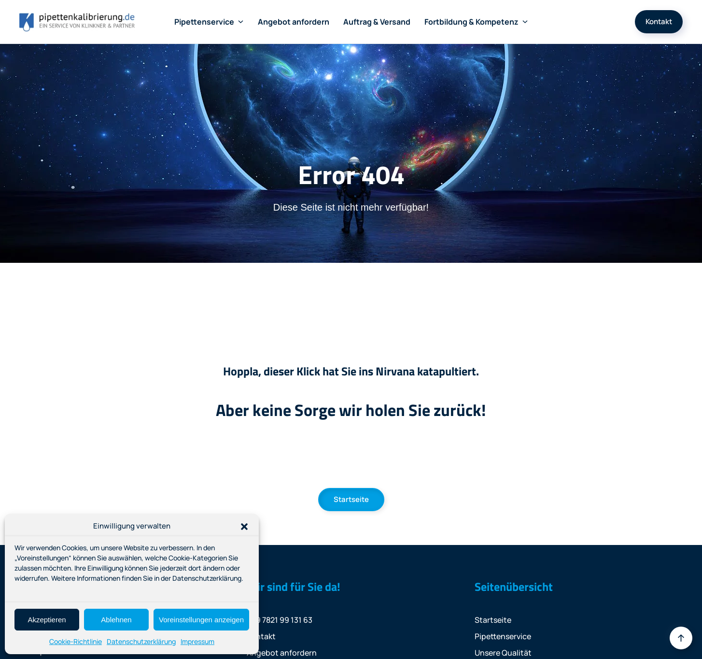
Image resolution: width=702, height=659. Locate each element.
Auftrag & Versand (376, 21)
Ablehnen (116, 620)
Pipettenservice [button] (209, 21)
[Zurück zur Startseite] (77, 21)
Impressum (197, 641)
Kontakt (659, 21)
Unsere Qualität (503, 652)
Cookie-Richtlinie (75, 641)
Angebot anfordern (293, 21)
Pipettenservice (503, 636)
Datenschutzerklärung (141, 641)
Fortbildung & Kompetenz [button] (476, 21)
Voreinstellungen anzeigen (201, 620)
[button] (244, 526)
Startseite (351, 499)
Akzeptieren (47, 620)
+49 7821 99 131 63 (279, 620)
